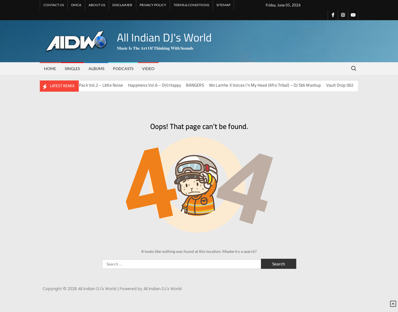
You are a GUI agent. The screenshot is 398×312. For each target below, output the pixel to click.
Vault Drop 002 (343, 85)
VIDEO (148, 68)
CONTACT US (53, 5)
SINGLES (72, 68)
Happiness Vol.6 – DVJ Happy (157, 85)
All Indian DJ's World (164, 37)
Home (50, 68)
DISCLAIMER (122, 5)
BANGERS (198, 85)
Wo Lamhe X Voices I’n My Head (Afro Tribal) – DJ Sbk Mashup (268, 85)
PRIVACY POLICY (153, 5)
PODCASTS (123, 68)
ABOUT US (97, 5)
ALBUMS (96, 68)
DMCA (76, 5)
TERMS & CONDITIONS (191, 5)
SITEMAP (223, 5)
